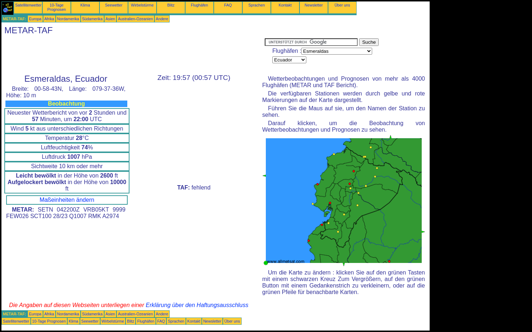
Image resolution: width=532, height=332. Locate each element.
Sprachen (256, 5)
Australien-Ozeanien (135, 19)
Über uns (342, 5)
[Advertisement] (133, 54)
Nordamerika (68, 19)
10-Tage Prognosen (56, 7)
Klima (85, 5)
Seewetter (114, 5)
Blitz (170, 5)
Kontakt (284, 5)
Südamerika (92, 19)
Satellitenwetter (28, 5)
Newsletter (314, 5)
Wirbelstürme (142, 5)
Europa (35, 19)
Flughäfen (199, 5)
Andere (162, 19)
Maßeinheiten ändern (66, 200)
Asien (110, 19)
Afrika (49, 19)
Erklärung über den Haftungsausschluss (197, 305)
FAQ (228, 5)
